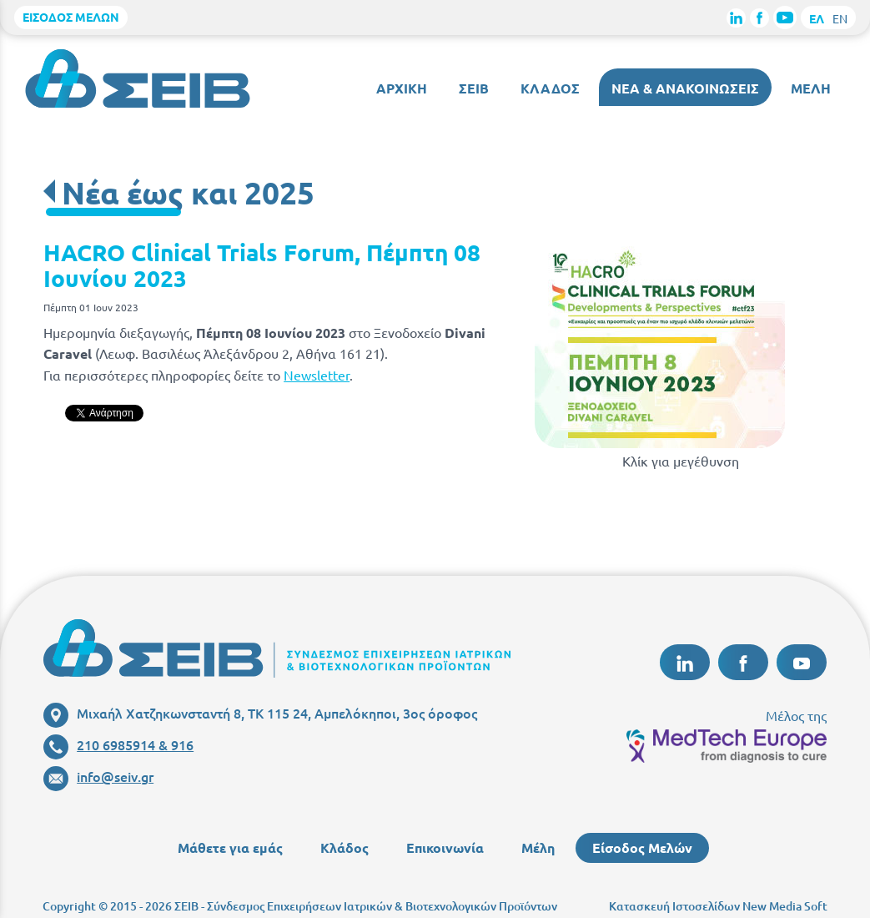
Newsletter (317, 374)
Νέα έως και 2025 (188, 192)
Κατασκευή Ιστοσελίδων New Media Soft (718, 906)
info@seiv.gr (98, 776)
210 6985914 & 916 (118, 744)
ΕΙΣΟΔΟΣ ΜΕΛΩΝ (71, 16)
